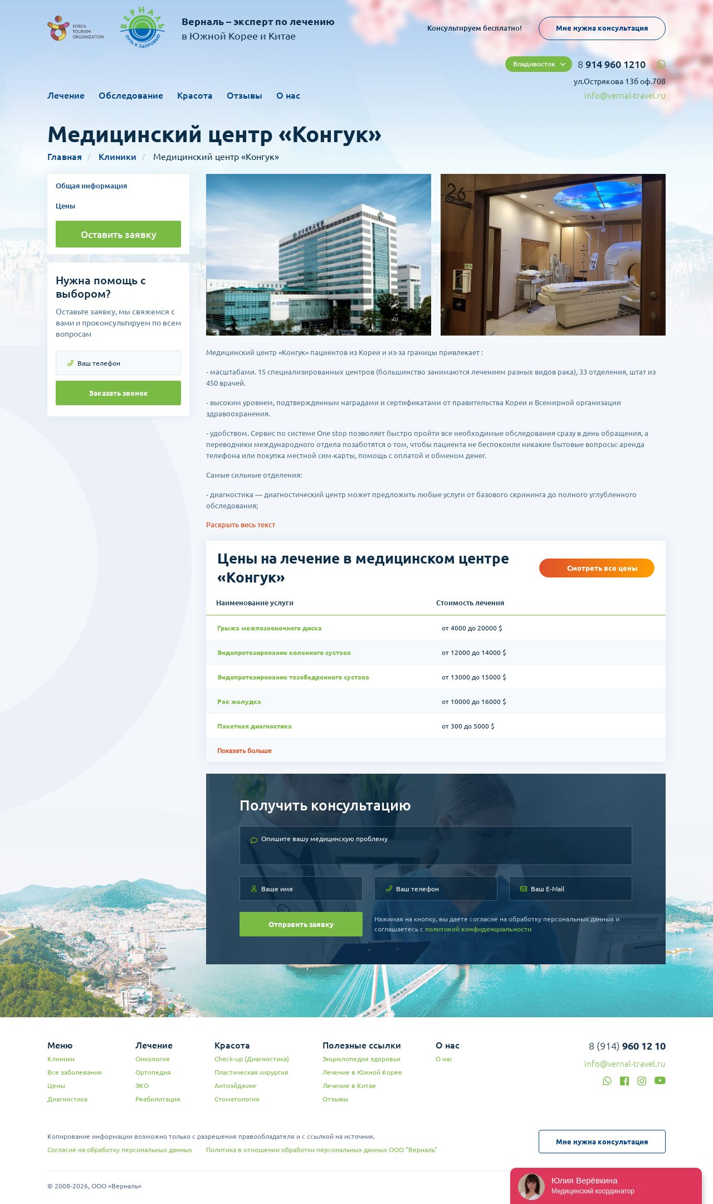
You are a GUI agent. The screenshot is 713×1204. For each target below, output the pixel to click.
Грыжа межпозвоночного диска (269, 628)
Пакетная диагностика (254, 726)
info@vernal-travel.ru (625, 95)
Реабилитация (157, 1099)
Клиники (117, 157)
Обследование (131, 95)
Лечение (66, 95)
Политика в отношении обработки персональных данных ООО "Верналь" (321, 1149)
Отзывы (244, 95)
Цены (65, 206)
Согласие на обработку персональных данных (119, 1149)
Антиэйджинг (235, 1085)
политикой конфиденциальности (478, 929)
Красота (195, 95)
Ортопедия (153, 1072)
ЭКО (142, 1085)
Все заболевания (74, 1072)
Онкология (152, 1058)
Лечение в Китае (349, 1085)
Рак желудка (239, 701)
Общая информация (91, 186)
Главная (64, 157)
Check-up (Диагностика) (251, 1058)
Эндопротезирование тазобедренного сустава (293, 677)
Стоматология (237, 1099)
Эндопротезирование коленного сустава (284, 652)
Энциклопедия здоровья (362, 1058)
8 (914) (627, 1046)
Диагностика (67, 1099)
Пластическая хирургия (251, 1072)
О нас (288, 95)
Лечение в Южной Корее (362, 1072)
